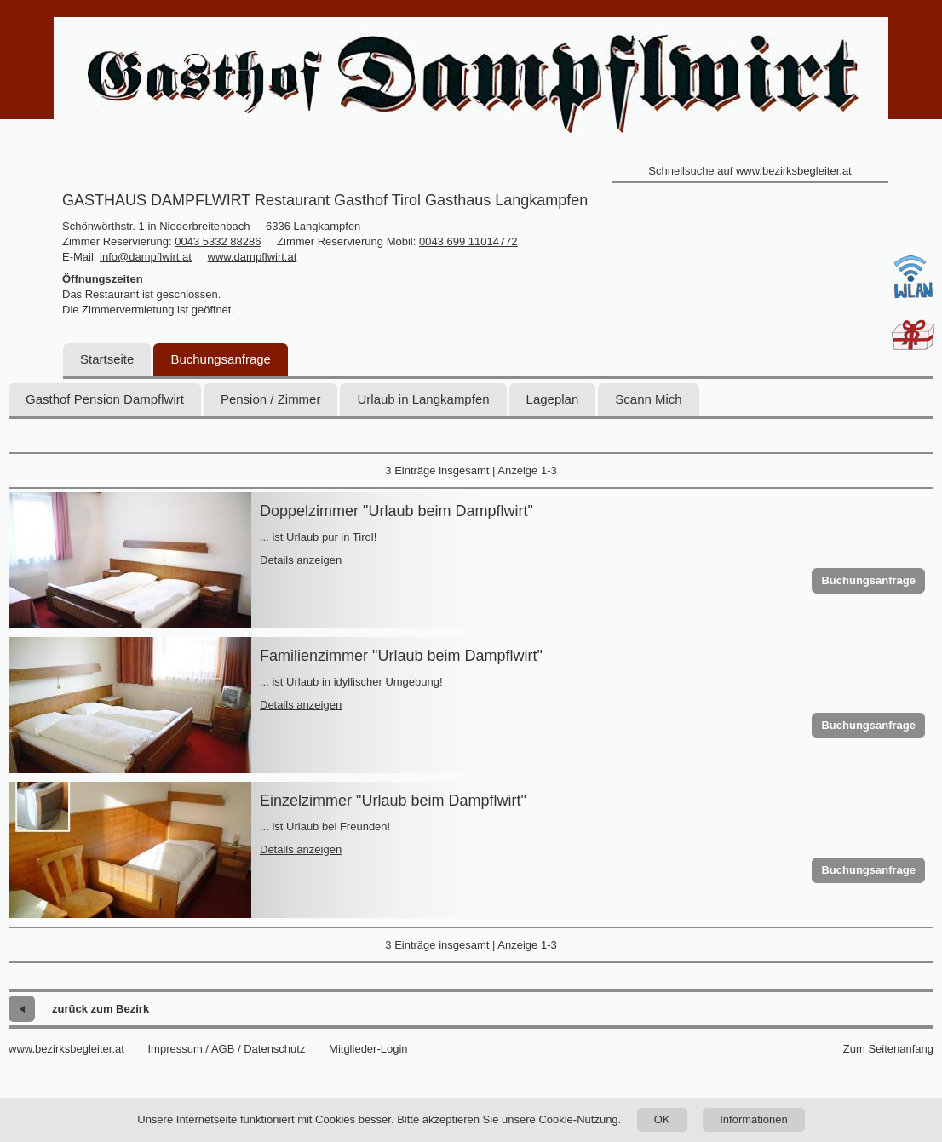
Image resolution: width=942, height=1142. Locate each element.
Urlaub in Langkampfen (423, 399)
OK (662, 1119)
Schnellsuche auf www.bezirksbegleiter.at (749, 170)
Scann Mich (648, 399)
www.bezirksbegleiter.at (66, 1048)
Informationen (754, 1119)
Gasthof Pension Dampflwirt (105, 399)
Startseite (107, 359)
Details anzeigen (301, 560)
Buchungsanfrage (220, 359)
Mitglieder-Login (368, 1048)
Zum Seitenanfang (888, 1048)
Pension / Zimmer (271, 399)
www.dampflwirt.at (252, 256)
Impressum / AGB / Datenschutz (226, 1048)
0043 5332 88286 (218, 241)
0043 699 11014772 (468, 241)
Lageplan (552, 399)
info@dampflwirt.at (146, 256)
